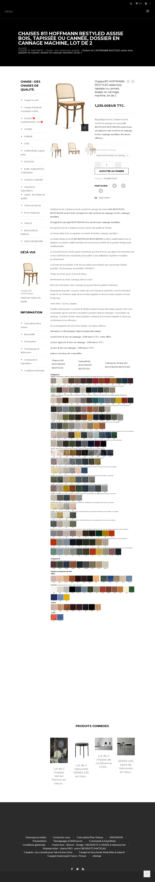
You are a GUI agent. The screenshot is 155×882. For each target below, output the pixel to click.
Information (31, 312)
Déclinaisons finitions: (106, 150)
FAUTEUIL (29, 162)
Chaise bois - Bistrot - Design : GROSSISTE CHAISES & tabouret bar (89, 844)
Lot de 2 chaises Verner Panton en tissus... (59, 776)
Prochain (87, 149)
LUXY (26, 143)
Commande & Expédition (102, 840)
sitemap (96, 855)
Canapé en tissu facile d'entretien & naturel (102, 852)
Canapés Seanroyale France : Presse (66, 855)
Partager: (101, 185)
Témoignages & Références (67, 840)
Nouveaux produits (36, 837)
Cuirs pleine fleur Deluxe (90, 837)
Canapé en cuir (31, 100)
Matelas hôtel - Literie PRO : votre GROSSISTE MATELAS (74, 848)
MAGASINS (29, 334)
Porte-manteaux (32, 213)
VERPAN (28, 136)
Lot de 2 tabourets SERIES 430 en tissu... (81, 771)
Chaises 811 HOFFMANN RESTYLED (58, 364)
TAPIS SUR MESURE (33, 241)
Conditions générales (34, 370)
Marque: (99, 178)
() (140, 3)
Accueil (22, 48)
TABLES (28, 223)
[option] (59, 765)
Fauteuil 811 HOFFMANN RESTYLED (85, 365)
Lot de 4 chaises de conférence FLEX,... (104, 761)
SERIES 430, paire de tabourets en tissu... (126, 766)
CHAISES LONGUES (33, 180)
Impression (104, 198)
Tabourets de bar (32, 205)
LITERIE (28, 129)
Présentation (30, 341)
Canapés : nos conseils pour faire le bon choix (48, 852)
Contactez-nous (61, 837)
